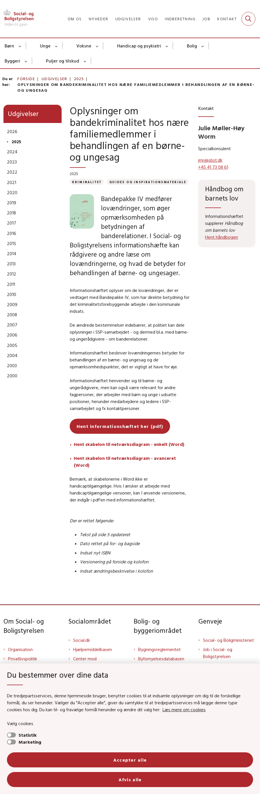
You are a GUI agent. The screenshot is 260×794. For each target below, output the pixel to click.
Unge (45, 46)
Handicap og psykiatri (139, 46)
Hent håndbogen (221, 237)
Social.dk (81, 640)
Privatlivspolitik (22, 658)
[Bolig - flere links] (203, 45)
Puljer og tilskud (62, 61)
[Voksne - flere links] (97, 45)
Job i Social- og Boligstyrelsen (217, 652)
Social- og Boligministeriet (228, 640)
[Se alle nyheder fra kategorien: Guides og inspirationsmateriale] (148, 182)
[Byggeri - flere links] (26, 60)
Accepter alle (130, 760)
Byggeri (12, 61)
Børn (9, 46)
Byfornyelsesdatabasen (161, 658)
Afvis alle (130, 779)
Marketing (30, 742)
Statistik (28, 735)
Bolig (192, 46)
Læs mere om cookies (184, 709)
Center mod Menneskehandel (90, 662)
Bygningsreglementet (159, 649)
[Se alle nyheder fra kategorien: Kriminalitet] (87, 182)
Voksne (83, 46)
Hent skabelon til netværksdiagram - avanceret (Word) (125, 461)
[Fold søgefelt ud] (248, 19)
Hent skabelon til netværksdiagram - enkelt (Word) (129, 444)
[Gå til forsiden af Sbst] (17, 18)
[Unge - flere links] (56, 45)
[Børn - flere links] (20, 45)
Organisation (20, 649)
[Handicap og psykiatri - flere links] (167, 45)
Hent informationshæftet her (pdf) (120, 426)
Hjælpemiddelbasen (92, 649)
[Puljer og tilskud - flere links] (85, 60)
